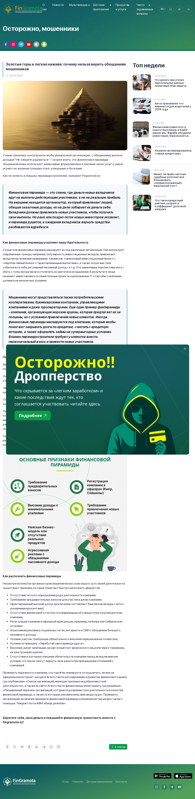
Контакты (121, 781)
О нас (65, 781)
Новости (57, 5)
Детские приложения (99, 781)
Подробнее (34, 416)
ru (161, 9)
